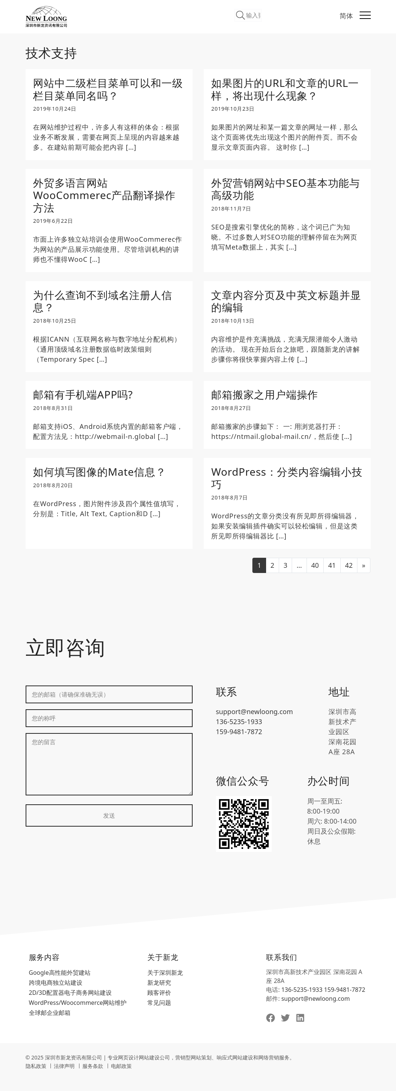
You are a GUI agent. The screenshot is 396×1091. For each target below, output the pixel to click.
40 (315, 577)
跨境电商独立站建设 (55, 995)
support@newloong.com (254, 724)
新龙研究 (159, 995)
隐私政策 (36, 1078)
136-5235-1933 (239, 734)
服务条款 (92, 1078)
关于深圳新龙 (165, 985)
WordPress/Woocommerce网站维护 (78, 1015)
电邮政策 (121, 1078)
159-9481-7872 (239, 744)
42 (349, 577)
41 (332, 577)
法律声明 (64, 1078)
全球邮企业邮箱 (50, 1025)
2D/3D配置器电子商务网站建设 (70, 1005)
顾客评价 (159, 1005)
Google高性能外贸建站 (60, 985)
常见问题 (159, 1015)
